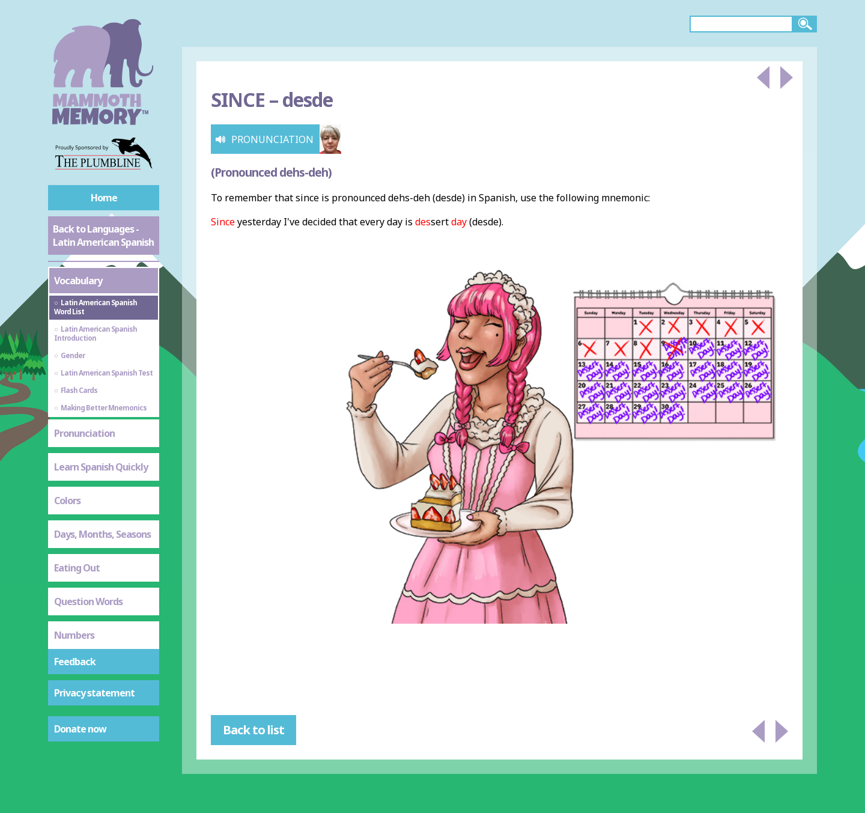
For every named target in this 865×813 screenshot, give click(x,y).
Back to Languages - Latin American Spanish (103, 235)
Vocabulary (78, 280)
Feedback (75, 661)
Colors (67, 500)
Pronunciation (84, 433)
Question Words (88, 601)
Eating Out (77, 567)
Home (104, 197)
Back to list (253, 730)
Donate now (80, 728)
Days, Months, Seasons (102, 534)
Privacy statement (94, 692)
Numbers (74, 635)
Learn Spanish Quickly (101, 466)
